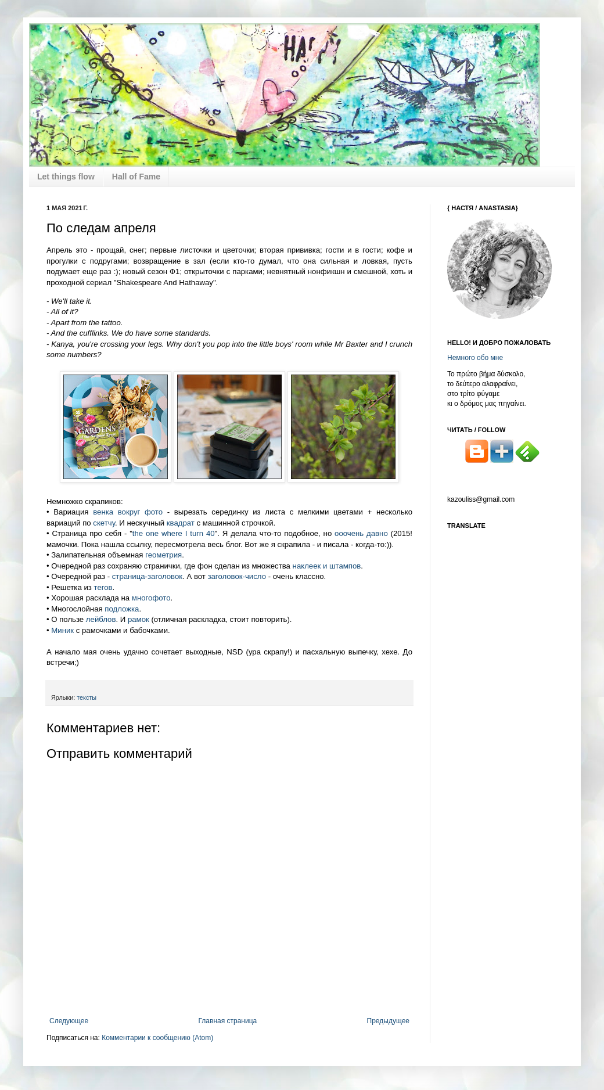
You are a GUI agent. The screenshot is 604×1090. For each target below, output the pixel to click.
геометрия (163, 555)
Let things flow (66, 176)
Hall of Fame (136, 176)
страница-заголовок (147, 576)
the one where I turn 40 (173, 533)
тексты (86, 697)
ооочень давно (361, 533)
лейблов (101, 619)
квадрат (181, 523)
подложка (122, 609)
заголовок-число (236, 576)
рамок (138, 619)
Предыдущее (388, 1021)
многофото (151, 597)
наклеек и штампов (327, 566)
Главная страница (228, 1021)
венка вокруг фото (128, 512)
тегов (103, 587)
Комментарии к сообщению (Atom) (157, 1038)
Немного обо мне (475, 358)
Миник (63, 630)
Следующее (68, 1021)
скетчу (104, 523)
